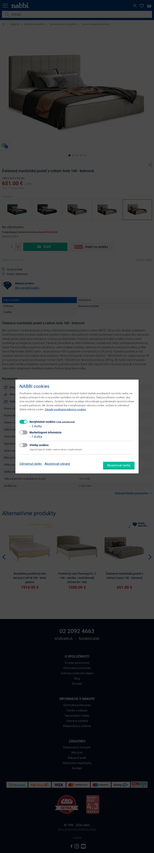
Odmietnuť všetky (30, 463)
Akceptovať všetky (119, 465)
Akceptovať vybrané (57, 463)
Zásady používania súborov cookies (65, 409)
